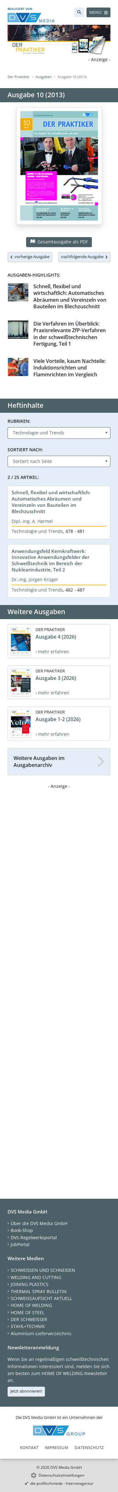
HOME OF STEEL (27, 1312)
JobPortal (20, 1244)
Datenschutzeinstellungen (61, 1475)
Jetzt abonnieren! (26, 1391)
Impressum (56, 1447)
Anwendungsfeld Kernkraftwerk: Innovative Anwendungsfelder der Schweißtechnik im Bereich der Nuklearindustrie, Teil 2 (50, 560)
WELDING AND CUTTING (36, 1277)
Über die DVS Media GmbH (39, 1223)
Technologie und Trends (37, 531)
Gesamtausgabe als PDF (58, 242)
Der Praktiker (19, 76)
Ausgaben (44, 76)
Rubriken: (19, 421)
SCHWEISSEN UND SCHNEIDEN (43, 1270)
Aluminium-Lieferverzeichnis (41, 1333)
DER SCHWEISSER (29, 1319)
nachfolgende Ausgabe (84, 256)
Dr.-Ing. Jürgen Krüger (35, 579)
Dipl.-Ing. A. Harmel (32, 521)
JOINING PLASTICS (29, 1284)
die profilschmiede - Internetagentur (61, 1483)
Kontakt (29, 1447)
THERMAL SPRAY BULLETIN (39, 1291)
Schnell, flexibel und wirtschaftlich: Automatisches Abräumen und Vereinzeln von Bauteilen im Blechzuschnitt (69, 296)
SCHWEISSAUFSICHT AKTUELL (41, 1298)
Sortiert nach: (25, 450)
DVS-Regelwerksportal (34, 1237)
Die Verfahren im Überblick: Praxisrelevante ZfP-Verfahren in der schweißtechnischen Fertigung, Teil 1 (69, 333)
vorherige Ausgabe (29, 256)
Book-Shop (22, 1230)
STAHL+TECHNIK (28, 1326)
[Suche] (79, 12)
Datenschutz (89, 1447)
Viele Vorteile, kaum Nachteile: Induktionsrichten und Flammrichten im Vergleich (69, 368)
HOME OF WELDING (31, 1305)
